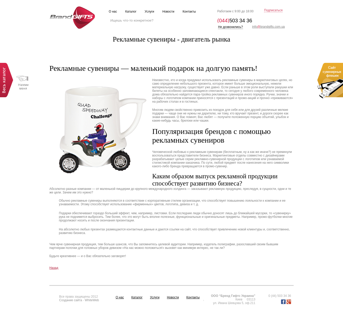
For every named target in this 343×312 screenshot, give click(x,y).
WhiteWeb (92, 300)
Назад (53, 268)
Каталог (137, 297)
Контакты (193, 297)
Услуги (154, 297)
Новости (173, 297)
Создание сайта (70, 300)
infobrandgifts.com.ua (268, 26)
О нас (120, 297)
